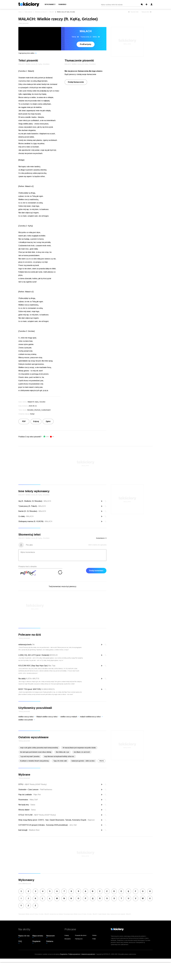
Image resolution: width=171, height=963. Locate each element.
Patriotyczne (79, 939)
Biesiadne (68, 939)
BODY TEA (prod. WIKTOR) (29, 689)
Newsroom (50, 936)
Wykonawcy (50, 4)
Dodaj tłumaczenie (76, 82)
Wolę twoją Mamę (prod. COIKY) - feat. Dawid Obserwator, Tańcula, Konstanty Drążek (52, 820)
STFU (21, 784)
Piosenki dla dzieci (80, 935)
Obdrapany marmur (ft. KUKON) (30, 521)
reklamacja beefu (25, 644)
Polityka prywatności (74, 954)
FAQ (20, 941)
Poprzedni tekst (133, 12)
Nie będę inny (23, 805)
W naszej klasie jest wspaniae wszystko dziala (79, 748)
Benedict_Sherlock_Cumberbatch (39, 410)
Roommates (23, 800)
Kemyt (32, 414)
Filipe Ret (36, 795)
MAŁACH (51, 12)
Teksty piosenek (28, 12)
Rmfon (94, 935)
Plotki (94, 939)
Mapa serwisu (37, 936)
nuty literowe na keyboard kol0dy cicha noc (59, 756)
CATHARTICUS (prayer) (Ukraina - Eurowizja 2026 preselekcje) (43, 825)
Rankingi (62, 4)
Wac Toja (51, 666)
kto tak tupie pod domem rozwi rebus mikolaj (35, 752)
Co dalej (21, 516)
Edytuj (36, 421)
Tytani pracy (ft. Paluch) (27, 506)
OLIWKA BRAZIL (48, 689)
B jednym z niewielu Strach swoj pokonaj (34, 761)
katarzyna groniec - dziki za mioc (83, 761)
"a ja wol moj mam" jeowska (29, 756)
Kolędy (67, 935)
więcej (101, 761)
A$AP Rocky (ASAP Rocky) (35, 784)
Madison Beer (34, 830)
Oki (33, 644)
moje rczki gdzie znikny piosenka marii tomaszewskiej (39, 748)
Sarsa (33, 810)
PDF (24, 421)
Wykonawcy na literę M (41, 12)
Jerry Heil (72, 825)
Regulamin (36, 941)
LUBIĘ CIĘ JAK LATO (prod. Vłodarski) (33, 655)
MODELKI (54, 655)
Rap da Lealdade (25, 795)
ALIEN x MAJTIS (32, 679)
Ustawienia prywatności (88, 954)
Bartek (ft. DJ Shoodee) (27, 511)
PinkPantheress (45, 789)
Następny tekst (147, 12)
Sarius (32, 805)
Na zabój (21, 679)
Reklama (49, 941)
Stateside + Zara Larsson (28, 789)
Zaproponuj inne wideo (27, 53)
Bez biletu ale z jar (62, 752)
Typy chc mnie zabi (60, 761)
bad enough (23, 830)
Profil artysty (85, 44)
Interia (20, 12)
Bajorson (91, 820)
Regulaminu (64, 954)
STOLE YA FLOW (25, 815)
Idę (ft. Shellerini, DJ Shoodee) (30, 501)
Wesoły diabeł (24, 810)
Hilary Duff (33, 800)
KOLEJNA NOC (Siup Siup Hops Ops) (33, 666)
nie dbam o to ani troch (82, 752)
